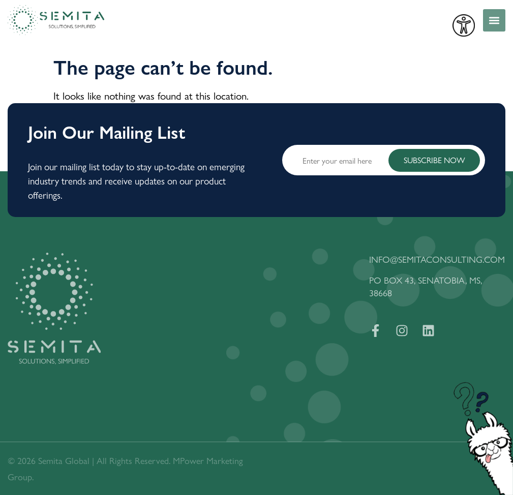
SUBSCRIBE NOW (434, 160)
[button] (494, 20)
